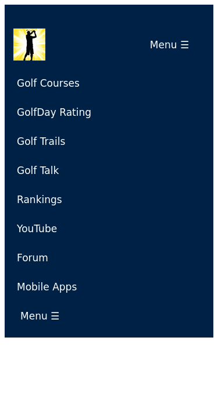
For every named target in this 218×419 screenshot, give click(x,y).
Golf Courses (48, 83)
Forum (32, 258)
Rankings (39, 199)
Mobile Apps (47, 287)
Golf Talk (38, 170)
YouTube (37, 229)
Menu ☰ (172, 45)
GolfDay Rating (54, 112)
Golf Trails (41, 141)
